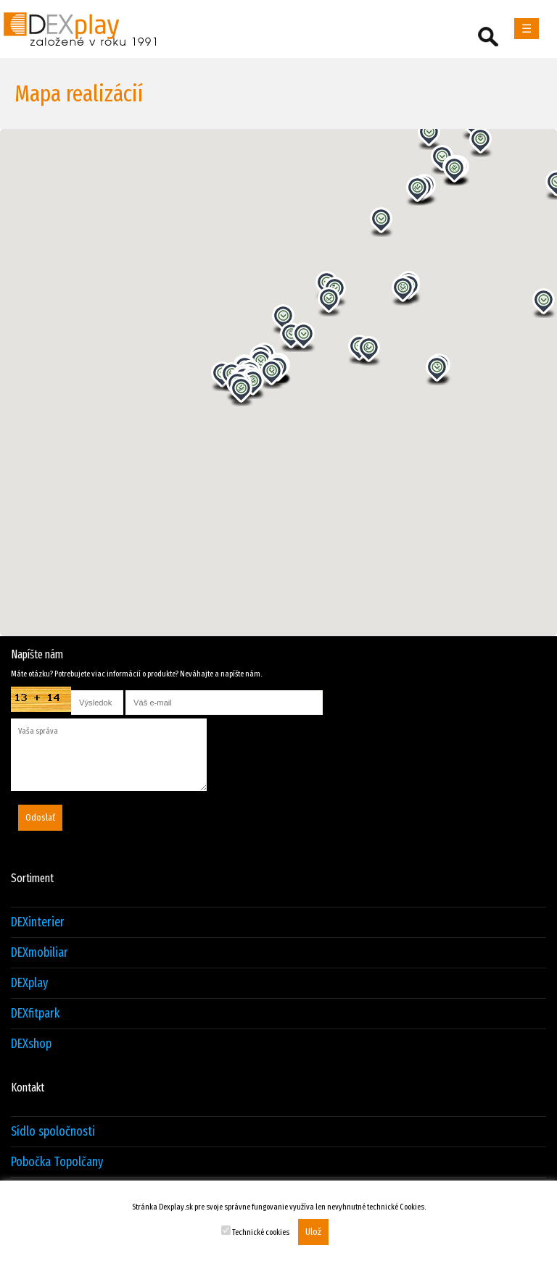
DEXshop (31, 1044)
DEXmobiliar (39, 952)
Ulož (313, 1232)
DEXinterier (38, 922)
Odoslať (40, 818)
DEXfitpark (35, 1013)
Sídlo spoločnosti (53, 1131)
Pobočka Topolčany (57, 1162)
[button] (329, 302)
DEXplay (29, 983)
